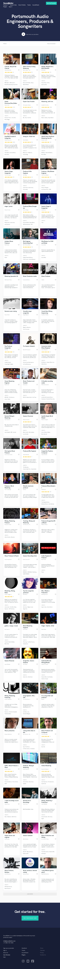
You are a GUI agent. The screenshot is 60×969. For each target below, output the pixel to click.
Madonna (30, 152)
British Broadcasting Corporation (11, 84)
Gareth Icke (43, 783)
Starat (6, 257)
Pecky (42, 572)
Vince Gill (13, 117)
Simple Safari (33, 469)
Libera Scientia (7, 537)
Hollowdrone (25, 643)
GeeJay (45, 117)
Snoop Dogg (25, 154)
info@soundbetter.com (9, 941)
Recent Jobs (13, 5)
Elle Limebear (31, 432)
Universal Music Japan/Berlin (29, 222)
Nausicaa (13, 537)
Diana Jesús (31, 781)
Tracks (29, 5)
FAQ (4, 957)
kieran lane (12, 222)
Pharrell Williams (49, 152)
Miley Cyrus (25, 152)
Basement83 (51, 851)
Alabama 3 (9, 816)
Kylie (6, 816)
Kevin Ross (7, 154)
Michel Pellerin (26, 84)
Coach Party (25, 187)
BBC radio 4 (12, 82)
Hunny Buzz (25, 189)
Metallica (43, 152)
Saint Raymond (44, 781)
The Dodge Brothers (45, 502)
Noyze (32, 82)
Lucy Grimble (25, 434)
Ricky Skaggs (7, 119)
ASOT (6, 783)
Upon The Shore (26, 746)
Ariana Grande (44, 816)
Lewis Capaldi (7, 432)
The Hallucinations (45, 851)
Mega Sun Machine (26, 327)
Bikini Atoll (7, 643)
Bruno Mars (43, 154)
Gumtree (29, 117)
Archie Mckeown (32, 259)
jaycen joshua (44, 84)
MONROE (25, 572)
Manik (42, 117)
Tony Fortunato (26, 329)
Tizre (42, 222)
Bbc (24, 117)
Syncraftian (43, 257)
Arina (42, 432)
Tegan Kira (25, 608)
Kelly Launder (26, 853)
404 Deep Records (8, 886)
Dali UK (24, 851)
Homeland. (32, 748)
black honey (30, 187)
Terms (41, 948)
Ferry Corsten (15, 781)
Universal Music (12, 152)
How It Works (22, 5)
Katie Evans (30, 677)
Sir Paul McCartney (27, 364)
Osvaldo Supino (8, 362)
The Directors (11, 397)
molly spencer (7, 224)
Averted (14, 432)
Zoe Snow (25, 607)
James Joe (25, 677)
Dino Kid (43, 746)
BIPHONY (6, 397)
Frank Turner (25, 259)
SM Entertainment (26, 224)
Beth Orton (14, 816)
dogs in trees (43, 607)
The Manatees (25, 467)
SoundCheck (35, 5)
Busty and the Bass (26, 82)
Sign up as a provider (8, 948)
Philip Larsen (7, 222)
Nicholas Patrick (44, 504)
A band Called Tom (26, 469)
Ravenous (6, 711)
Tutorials (42, 950)
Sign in (10, 7)
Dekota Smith (29, 397)
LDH (32, 224)
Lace (28, 711)
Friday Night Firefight (9, 364)
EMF (11, 432)
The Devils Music (8, 713)
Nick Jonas (50, 816)
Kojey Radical (50, 117)
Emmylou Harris (8, 117)
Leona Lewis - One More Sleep (10, 607)
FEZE (50, 189)
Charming (25, 642)
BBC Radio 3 (7, 82)
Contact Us (43, 955)
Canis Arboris (49, 607)
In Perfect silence (26, 748)
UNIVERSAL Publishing (31, 572)
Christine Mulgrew (26, 713)
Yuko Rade (7, 152)
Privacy (42, 952)
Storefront (24, 948)
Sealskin (24, 783)
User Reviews (6, 955)
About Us (5, 952)
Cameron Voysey (44, 678)
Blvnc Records (44, 434)
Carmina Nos (25, 781)
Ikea (26, 117)
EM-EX (24, 397)
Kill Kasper (43, 853)
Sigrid (42, 818)
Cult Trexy (34, 397)
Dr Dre (48, 82)
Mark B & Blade (11, 642)
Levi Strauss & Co (44, 189)
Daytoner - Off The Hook (9, 608)
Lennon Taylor (7, 399)
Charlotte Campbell (13, 711)
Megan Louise (30, 607)
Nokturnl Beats (47, 432)
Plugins (5, 7)
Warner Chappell (44, 187)
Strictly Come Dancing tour (28, 362)
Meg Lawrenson (30, 851)
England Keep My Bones (28, 257)
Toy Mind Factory (31, 642)
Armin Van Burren (8, 781)
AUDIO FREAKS (26, 574)
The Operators (51, 781)
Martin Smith (25, 432)
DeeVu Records (8, 888)
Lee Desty (25, 711)
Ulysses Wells (44, 677)
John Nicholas (51, 504)
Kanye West (43, 82)
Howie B (6, 642)
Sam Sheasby (49, 677)
